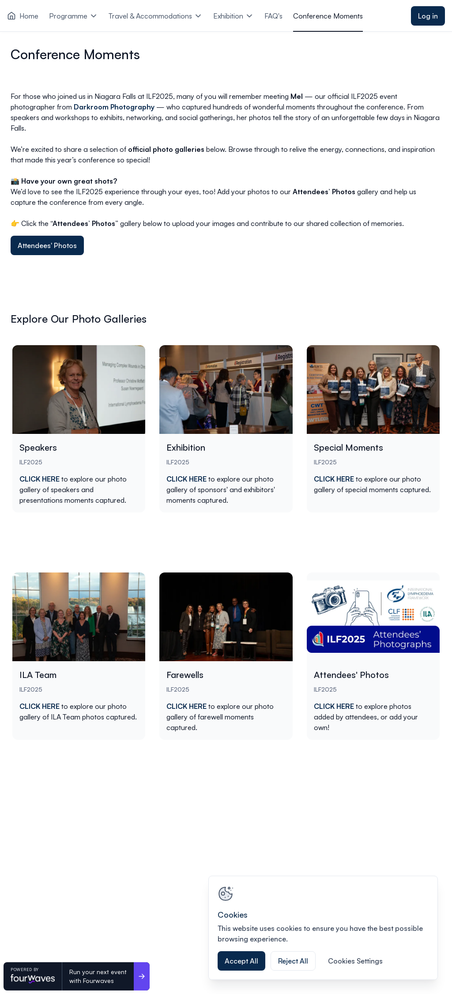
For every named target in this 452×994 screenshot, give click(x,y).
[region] (323, 928)
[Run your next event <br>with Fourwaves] (142, 976)
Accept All (241, 960)
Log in (428, 15)
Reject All (293, 960)
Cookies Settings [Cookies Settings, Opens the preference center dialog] (355, 960)
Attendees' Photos (47, 245)
